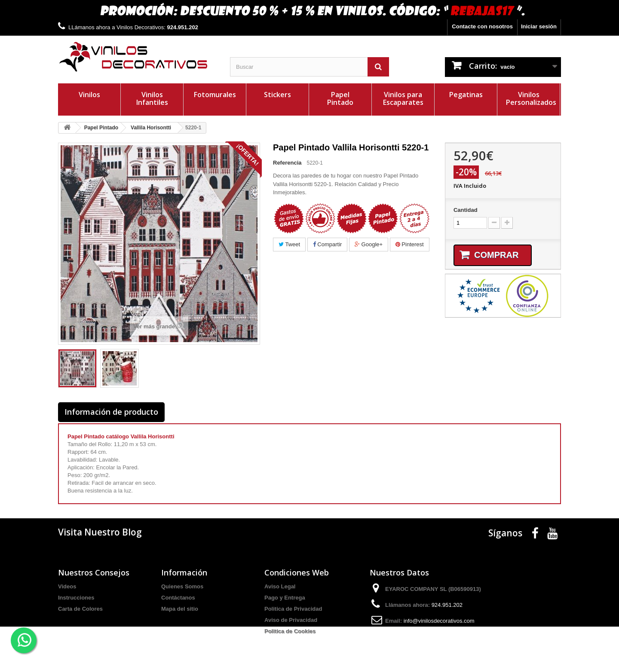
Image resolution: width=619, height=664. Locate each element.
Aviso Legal (279, 586)
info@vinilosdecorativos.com (439, 621)
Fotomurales (215, 94)
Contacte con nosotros (482, 26)
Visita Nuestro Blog (100, 532)
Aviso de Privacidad (290, 620)
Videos (67, 586)
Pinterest (409, 244)
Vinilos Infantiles (152, 98)
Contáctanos (178, 597)
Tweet (289, 244)
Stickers (277, 94)
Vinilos (89, 94)
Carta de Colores (80, 609)
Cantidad (466, 210)
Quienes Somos (182, 586)
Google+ (369, 244)
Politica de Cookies (290, 631)
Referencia (287, 162)
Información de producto (111, 412)
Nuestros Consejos (93, 572)
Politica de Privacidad (293, 609)
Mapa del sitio (179, 609)
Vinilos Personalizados (531, 98)
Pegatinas (466, 94)
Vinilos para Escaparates (403, 98)
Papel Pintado (340, 98)
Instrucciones (76, 597)
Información (184, 572)
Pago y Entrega (284, 597)
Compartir (327, 244)
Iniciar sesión (539, 26)
